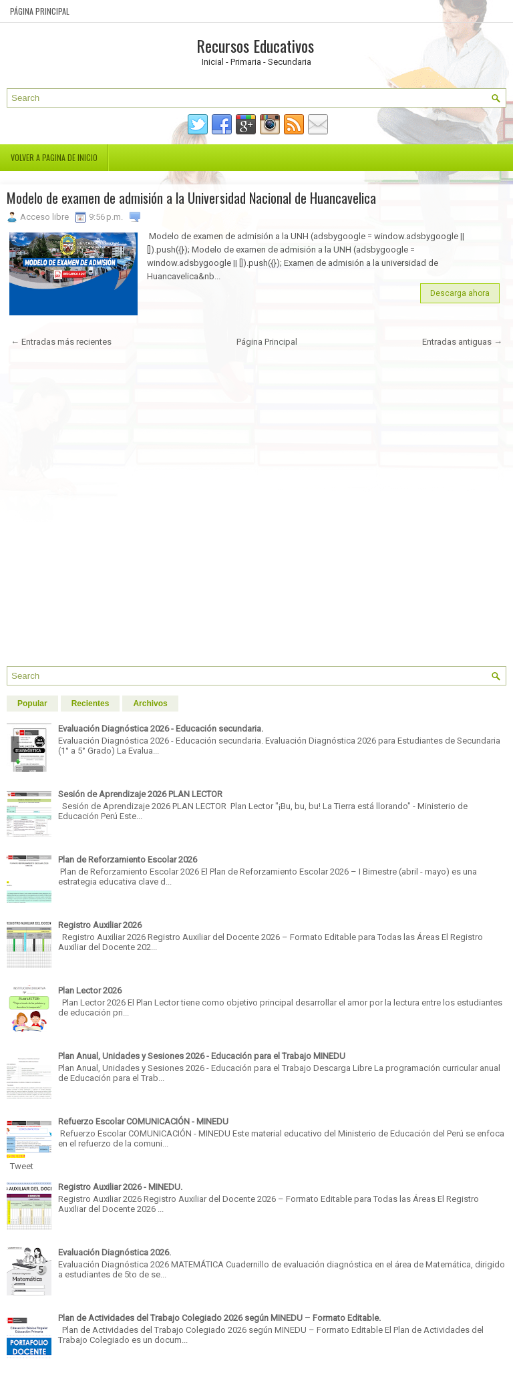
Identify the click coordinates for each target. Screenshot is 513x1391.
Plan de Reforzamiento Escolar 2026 (127, 860)
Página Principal (39, 11)
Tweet (21, 1166)
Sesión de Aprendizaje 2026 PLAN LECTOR (140, 794)
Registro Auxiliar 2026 (100, 925)
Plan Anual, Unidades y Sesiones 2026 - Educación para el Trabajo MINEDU (201, 1056)
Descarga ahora (460, 293)
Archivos (150, 703)
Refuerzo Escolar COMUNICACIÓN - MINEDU (143, 1121)
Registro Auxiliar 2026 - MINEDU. (120, 1187)
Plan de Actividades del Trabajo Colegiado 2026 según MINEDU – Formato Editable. (219, 1318)
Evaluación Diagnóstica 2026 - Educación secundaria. (160, 729)
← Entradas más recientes (61, 342)
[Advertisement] (256, 511)
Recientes (90, 703)
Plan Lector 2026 (90, 990)
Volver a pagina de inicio (54, 157)
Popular (32, 703)
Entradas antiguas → (462, 342)
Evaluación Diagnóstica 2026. (114, 1252)
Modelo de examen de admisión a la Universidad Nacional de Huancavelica (191, 197)
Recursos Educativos (255, 45)
